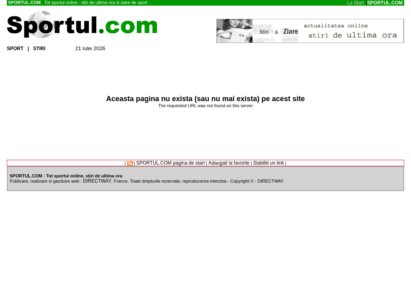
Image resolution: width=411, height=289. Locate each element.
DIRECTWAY (97, 181)
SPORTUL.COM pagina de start (170, 163)
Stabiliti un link (268, 163)
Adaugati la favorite (229, 163)
